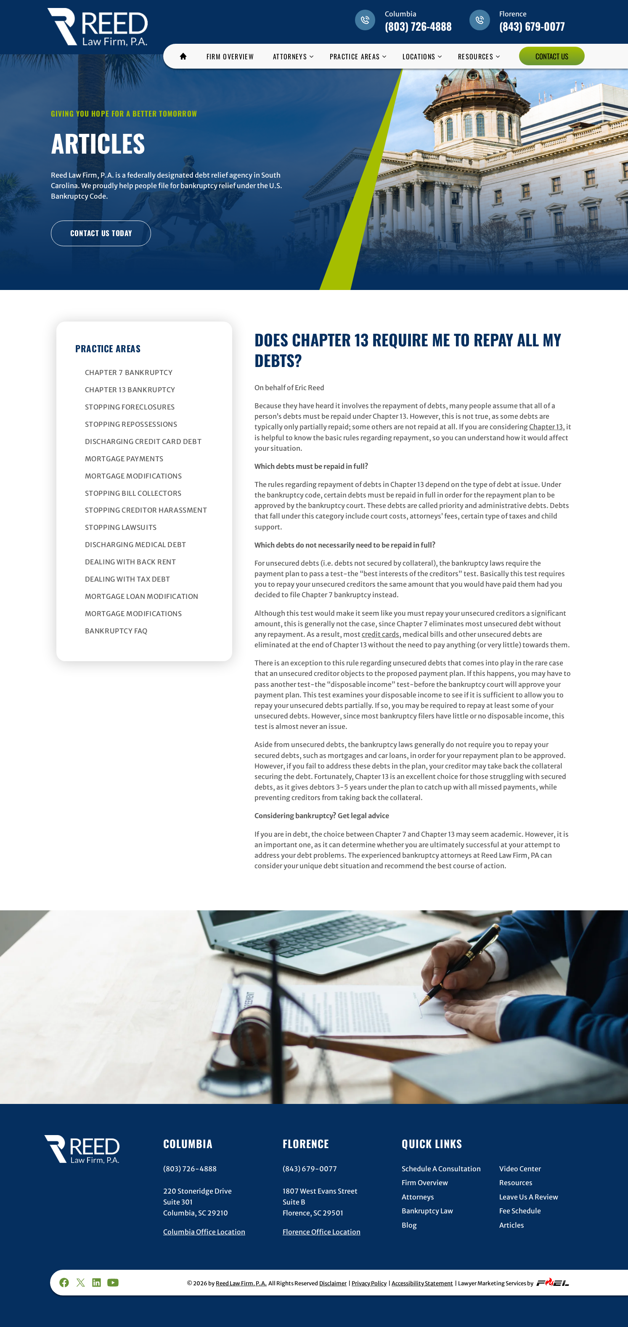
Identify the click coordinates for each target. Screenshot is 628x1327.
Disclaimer (333, 1283)
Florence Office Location (321, 1232)
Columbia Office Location (204, 1232)
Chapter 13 (546, 427)
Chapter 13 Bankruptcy (130, 390)
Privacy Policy (369, 1283)
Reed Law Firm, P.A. (241, 1283)
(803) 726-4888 (418, 26)
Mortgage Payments (124, 459)
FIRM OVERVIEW (230, 56)
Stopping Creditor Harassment (146, 510)
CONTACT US (551, 56)
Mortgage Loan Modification (142, 596)
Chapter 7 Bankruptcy (129, 372)
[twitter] (80, 1282)
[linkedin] (96, 1282)
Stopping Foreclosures (130, 407)
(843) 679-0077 (532, 26)
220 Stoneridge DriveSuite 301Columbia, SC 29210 (197, 1202)
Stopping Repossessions (131, 424)
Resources (516, 1182)
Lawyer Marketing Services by (514, 1282)
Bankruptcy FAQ (116, 631)
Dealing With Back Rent (130, 562)
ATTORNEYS (290, 56)
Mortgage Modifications (133, 476)
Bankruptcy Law (427, 1211)
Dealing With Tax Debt (128, 579)
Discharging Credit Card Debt (143, 441)
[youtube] (113, 1282)
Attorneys (418, 1197)
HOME (186, 56)
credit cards (380, 634)
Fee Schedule (520, 1211)
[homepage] (97, 22)
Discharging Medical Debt (135, 544)
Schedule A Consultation (441, 1169)
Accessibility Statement (422, 1283)
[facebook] (64, 1282)
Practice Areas (107, 348)
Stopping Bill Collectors (133, 493)
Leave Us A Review (528, 1197)
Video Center (520, 1169)
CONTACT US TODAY (101, 233)
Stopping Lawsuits (121, 527)
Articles (511, 1225)
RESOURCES (475, 56)
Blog (409, 1225)
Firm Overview (425, 1182)
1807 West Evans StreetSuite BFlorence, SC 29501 (320, 1202)
